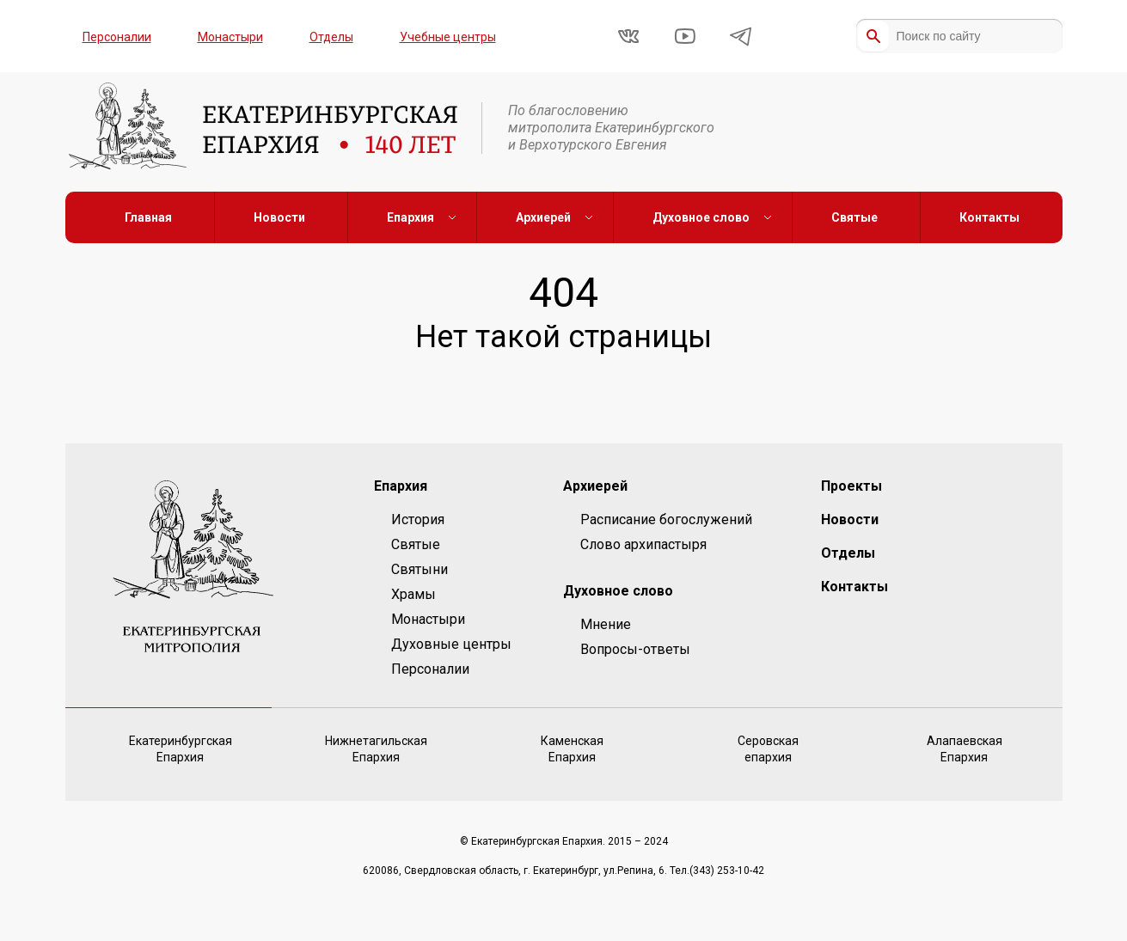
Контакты (989, 217)
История (417, 519)
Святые (854, 217)
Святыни (419, 569)
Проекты (851, 486)
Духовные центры (451, 644)
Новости (279, 217)
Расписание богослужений (666, 519)
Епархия (410, 217)
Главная (148, 217)
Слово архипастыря (643, 544)
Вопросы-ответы (635, 649)
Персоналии (117, 37)
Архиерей (543, 217)
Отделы (331, 37)
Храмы (413, 594)
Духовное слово (701, 217)
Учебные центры (448, 37)
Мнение (605, 624)
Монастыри (230, 37)
